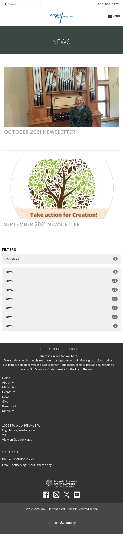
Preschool (9, 406)
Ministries (61, 259)
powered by (61, 523)
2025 (61, 281)
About (8, 383)
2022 (61, 308)
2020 (61, 326)
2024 (61, 290)
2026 (61, 272)
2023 (61, 299)
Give (5, 401)
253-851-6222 (108, 4)
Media (8, 411)
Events (9, 392)
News (6, 397)
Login (94, 509)
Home (6, 378)
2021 (61, 317)
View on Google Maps (17, 439)
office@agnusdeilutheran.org (32, 465)
